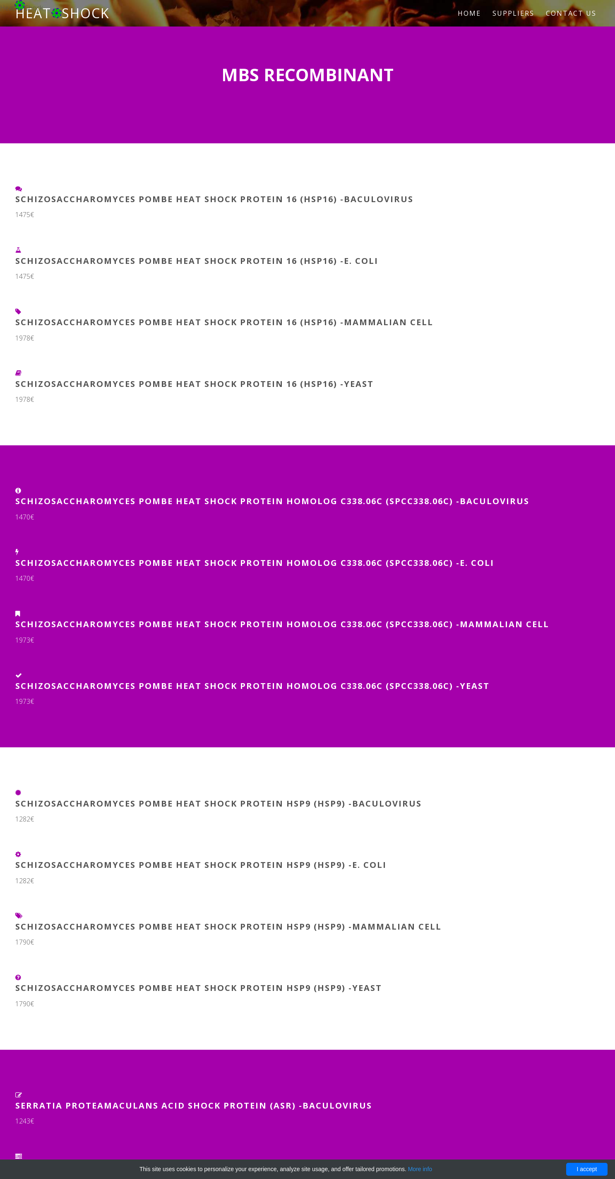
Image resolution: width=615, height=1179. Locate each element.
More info (420, 1169)
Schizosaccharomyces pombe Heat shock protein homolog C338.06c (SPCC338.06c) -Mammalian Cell (282, 624)
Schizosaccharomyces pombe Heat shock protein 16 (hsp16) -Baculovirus (214, 199)
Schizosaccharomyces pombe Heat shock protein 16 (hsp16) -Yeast (194, 383)
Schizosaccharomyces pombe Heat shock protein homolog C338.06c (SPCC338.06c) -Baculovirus (272, 501)
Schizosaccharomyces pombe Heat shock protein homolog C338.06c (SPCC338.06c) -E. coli (254, 562)
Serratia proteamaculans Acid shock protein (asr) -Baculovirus (193, 1105)
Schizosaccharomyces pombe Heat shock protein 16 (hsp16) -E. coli (196, 260)
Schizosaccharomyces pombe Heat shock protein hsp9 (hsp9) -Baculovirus (218, 803)
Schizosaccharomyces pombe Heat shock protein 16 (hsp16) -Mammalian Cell (224, 322)
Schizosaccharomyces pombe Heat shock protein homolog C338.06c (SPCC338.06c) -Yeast (252, 685)
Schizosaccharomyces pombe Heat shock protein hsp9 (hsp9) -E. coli (201, 864)
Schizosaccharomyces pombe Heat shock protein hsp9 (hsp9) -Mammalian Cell (228, 926)
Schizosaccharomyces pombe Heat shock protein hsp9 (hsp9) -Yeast (198, 987)
